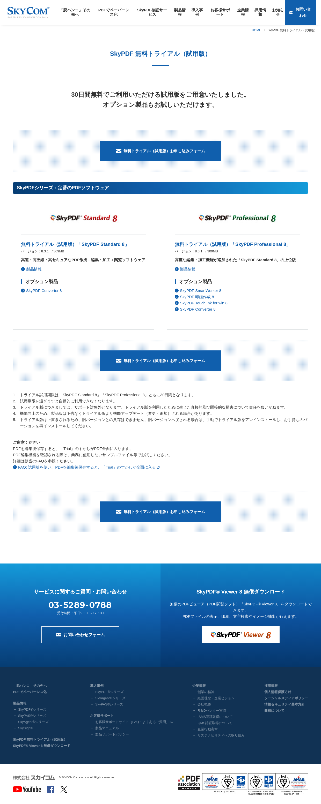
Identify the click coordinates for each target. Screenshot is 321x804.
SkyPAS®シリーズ (32, 716)
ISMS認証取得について (215, 717)
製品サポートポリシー (112, 734)
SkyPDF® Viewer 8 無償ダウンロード (41, 746)
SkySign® (25, 728)
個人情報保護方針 (277, 692)
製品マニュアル (107, 728)
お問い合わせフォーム (84, 635)
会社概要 (204, 704)
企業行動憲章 (208, 729)
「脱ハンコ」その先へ (74, 12)
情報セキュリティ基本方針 (284, 704)
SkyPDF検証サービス (146, 12)
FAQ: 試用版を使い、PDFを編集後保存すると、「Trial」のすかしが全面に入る (87, 467)
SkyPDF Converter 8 (44, 290)
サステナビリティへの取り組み (221, 735)
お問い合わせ (303, 12)
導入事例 (189, 12)
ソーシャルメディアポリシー (286, 698)
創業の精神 (206, 692)
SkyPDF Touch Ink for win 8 (204, 303)
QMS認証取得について (215, 723)
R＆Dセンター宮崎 (212, 710)
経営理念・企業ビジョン (216, 698)
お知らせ (266, 12)
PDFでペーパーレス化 (110, 12)
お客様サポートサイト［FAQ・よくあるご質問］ (132, 722)
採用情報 (249, 12)
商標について (274, 710)
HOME (256, 30)
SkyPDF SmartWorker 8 (200, 290)
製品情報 (173, 12)
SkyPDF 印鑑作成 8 (197, 297)
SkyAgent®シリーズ (33, 722)
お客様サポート (211, 12)
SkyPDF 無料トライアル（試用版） (40, 739)
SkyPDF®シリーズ (32, 709)
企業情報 (233, 12)
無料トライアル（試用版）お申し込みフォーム (164, 151)
